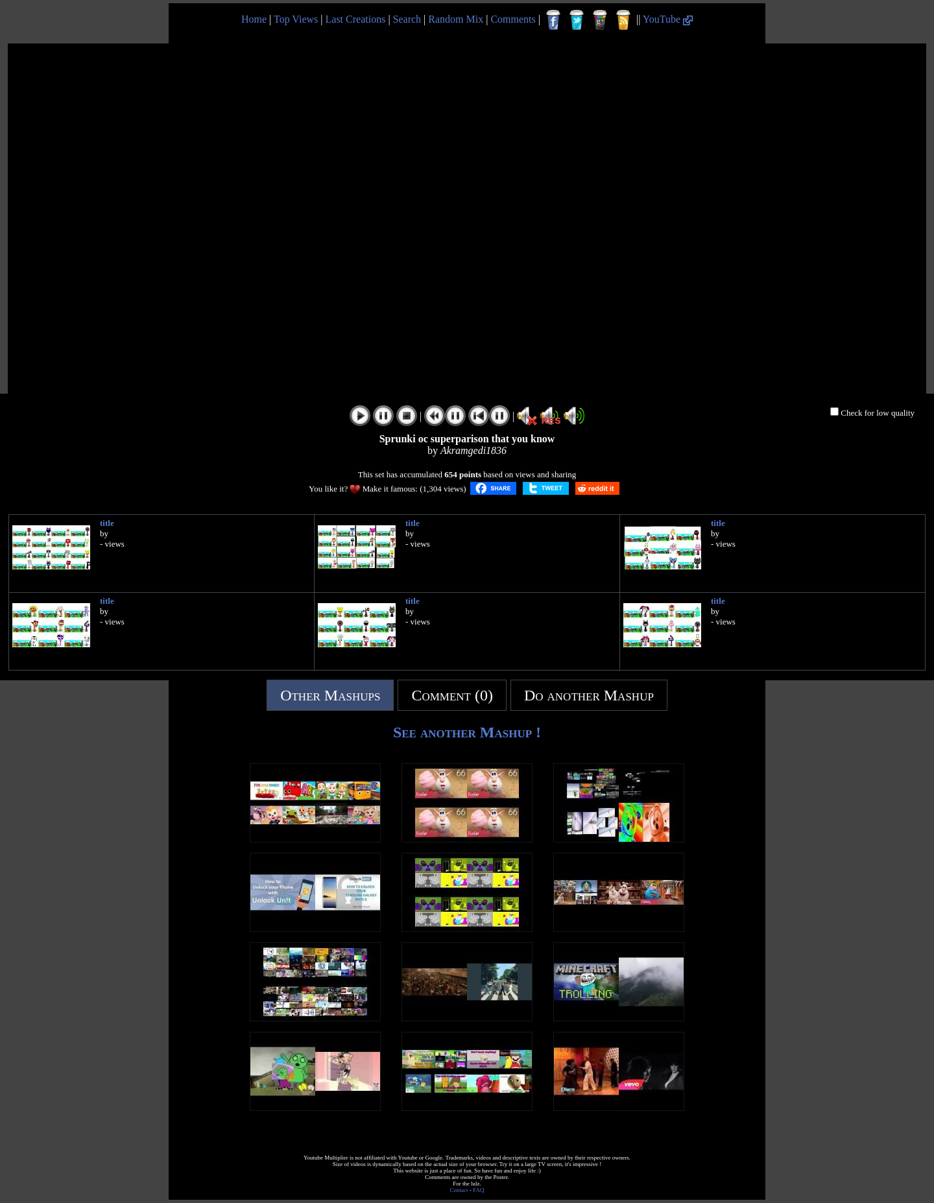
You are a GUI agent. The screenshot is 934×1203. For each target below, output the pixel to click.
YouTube (668, 19)
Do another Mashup (589, 695)
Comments (512, 19)
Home (254, 19)
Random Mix (455, 19)
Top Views (296, 19)
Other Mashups (330, 695)
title (107, 523)
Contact (459, 1190)
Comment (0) (452, 695)
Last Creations (356, 19)
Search (407, 19)
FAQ (478, 1190)
